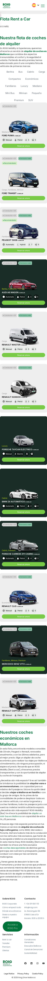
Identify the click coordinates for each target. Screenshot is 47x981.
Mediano (37, 86)
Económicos (31, 79)
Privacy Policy (23, 974)
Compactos (15, 79)
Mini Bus (10, 93)
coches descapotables (14, 848)
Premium (19, 100)
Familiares (10, 86)
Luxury (24, 86)
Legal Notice (9, 974)
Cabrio (30, 71)
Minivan (23, 93)
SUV (30, 100)
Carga (42, 71)
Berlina (10, 71)
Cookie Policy (37, 974)
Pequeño (37, 93)
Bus (20, 71)
